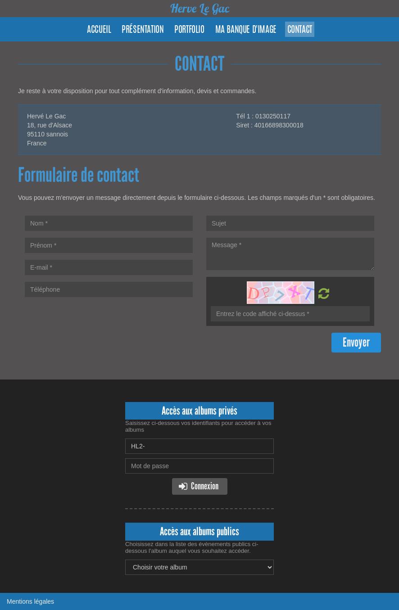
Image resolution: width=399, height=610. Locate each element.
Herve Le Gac (199, 8)
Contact (299, 30)
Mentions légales (30, 601)
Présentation (142, 30)
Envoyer (356, 342)
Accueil (99, 30)
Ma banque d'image (246, 30)
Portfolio (189, 30)
